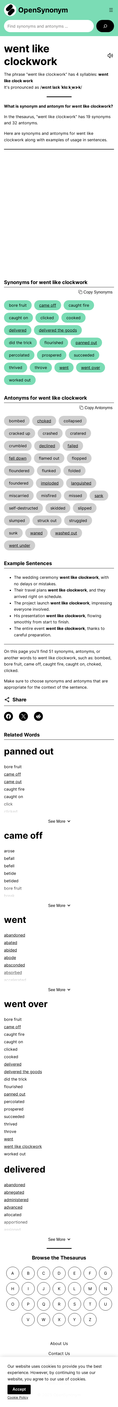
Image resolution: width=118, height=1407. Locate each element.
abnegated (14, 1192)
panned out (86, 342)
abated (10, 942)
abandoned (14, 935)
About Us (59, 1343)
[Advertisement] (59, 214)
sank (99, 495)
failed (73, 445)
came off (47, 305)
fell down (17, 458)
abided (10, 950)
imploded (50, 483)
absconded (14, 965)
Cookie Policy (17, 1400)
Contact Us (59, 1353)
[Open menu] (111, 10)
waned (36, 532)
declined (47, 445)
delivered (17, 330)
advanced (13, 1207)
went (64, 367)
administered (16, 1199)
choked (44, 420)
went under (19, 545)
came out (13, 781)
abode (10, 957)
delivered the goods (58, 330)
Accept (19, 1392)
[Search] (105, 26)
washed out (66, 532)
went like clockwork (23, 1146)
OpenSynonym (43, 10)
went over (90, 367)
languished (81, 483)
